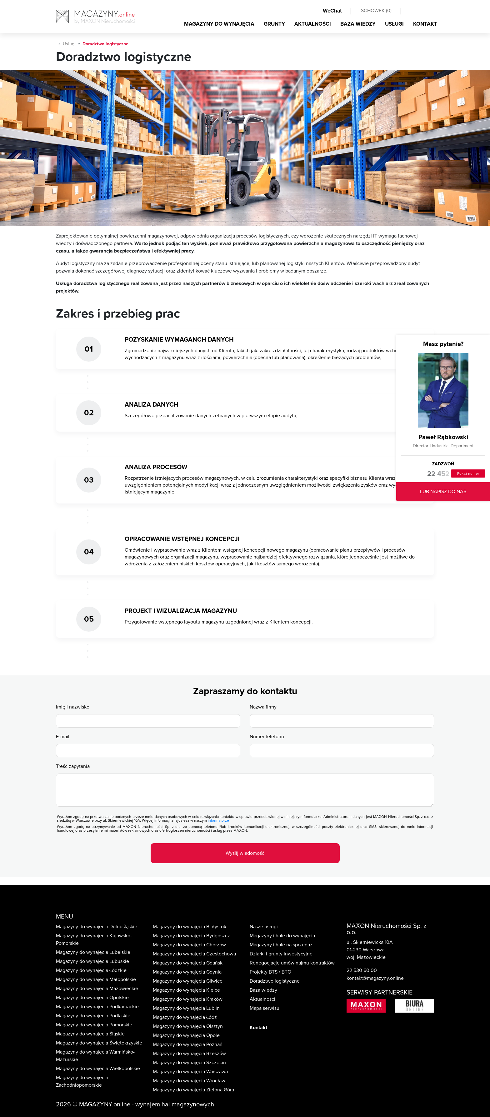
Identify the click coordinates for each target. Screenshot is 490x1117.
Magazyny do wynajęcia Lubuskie (92, 961)
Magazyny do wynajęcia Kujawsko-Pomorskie (94, 939)
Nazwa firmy (263, 707)
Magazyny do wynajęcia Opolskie (92, 997)
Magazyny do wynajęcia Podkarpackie (97, 1007)
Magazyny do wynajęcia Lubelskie (93, 952)
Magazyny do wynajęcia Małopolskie (96, 979)
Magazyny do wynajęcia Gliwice (187, 981)
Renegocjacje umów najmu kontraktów (292, 963)
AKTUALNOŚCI (312, 24)
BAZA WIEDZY (358, 24)
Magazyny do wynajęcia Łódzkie (91, 970)
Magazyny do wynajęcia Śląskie (90, 1034)
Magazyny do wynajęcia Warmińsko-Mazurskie (95, 1056)
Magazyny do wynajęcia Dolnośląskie (96, 927)
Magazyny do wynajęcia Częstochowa (194, 954)
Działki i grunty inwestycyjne (281, 954)
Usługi (69, 44)
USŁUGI (394, 24)
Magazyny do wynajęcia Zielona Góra (193, 1090)
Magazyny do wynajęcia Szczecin (189, 1062)
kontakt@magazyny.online (375, 978)
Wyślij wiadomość (245, 853)
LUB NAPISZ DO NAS (443, 491)
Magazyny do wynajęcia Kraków (187, 999)
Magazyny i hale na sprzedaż (281, 945)
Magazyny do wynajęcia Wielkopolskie (98, 1068)
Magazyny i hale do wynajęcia (282, 936)
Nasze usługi (264, 927)
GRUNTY (274, 24)
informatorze (218, 820)
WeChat (332, 11)
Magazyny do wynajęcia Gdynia (187, 972)
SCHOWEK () (376, 11)
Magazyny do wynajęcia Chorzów (189, 945)
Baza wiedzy (263, 990)
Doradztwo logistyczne (275, 981)
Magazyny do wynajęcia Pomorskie (94, 1025)
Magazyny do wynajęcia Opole (186, 1035)
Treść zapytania (73, 766)
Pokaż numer (468, 473)
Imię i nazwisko (72, 707)
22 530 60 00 (362, 970)
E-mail (62, 737)
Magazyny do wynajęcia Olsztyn (188, 1026)
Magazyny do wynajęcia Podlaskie (93, 1016)
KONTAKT (425, 24)
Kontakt (258, 1027)
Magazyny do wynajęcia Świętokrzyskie (99, 1043)
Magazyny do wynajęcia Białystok (189, 927)
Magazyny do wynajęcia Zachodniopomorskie (82, 1081)
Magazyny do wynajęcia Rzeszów (189, 1053)
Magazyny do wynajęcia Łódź (185, 1017)
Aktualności (262, 999)
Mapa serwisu (264, 1008)
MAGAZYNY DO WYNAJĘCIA (219, 24)
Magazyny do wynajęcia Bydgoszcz (191, 936)
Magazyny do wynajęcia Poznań (187, 1044)
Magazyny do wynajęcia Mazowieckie (97, 988)
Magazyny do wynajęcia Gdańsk (187, 963)
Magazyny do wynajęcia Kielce (186, 990)
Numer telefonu (267, 737)
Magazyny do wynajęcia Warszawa (190, 1072)
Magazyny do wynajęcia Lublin (186, 1008)
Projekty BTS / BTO (270, 972)
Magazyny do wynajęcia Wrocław (189, 1081)
